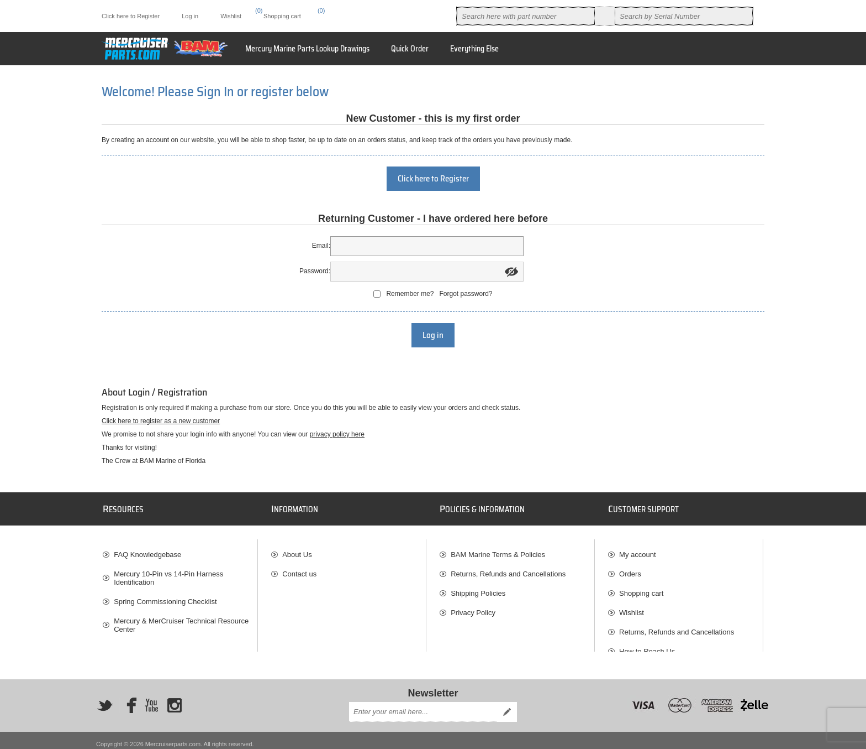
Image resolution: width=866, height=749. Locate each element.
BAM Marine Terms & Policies (498, 549)
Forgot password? (465, 294)
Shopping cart (641, 588)
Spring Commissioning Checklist (165, 596)
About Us (296, 549)
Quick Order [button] (410, 49)
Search (605, 16)
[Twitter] (105, 699)
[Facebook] (128, 699)
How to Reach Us (647, 646)
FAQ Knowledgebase (147, 549)
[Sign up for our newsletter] (423, 705)
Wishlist (631, 607)
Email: (321, 245)
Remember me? (410, 294)
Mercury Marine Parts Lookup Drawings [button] (307, 49)
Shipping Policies (478, 588)
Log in (190, 16)
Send (507, 705)
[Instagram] (174, 699)
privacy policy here (337, 434)
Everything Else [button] (474, 49)
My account (637, 549)
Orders (630, 568)
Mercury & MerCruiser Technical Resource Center (181, 619)
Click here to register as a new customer (161, 421)
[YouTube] (151, 699)
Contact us (299, 568)
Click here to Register (131, 16)
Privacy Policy (473, 607)
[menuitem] (474, 49)
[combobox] (526, 16)
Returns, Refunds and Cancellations (508, 568)
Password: (314, 271)
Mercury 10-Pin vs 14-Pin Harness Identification (168, 572)
